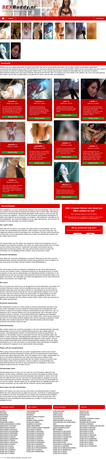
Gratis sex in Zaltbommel (89, 440)
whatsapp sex (84, 415)
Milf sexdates (57, 429)
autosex (82, 416)
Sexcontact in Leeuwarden (62, 444)
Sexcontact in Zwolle (60, 440)
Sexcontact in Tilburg (7, 440)
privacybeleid (24, 457)
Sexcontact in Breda (33, 429)
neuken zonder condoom (35, 416)
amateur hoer (58, 413)
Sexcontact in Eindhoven (9, 438)
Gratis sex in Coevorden (88, 446)
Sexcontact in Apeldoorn (35, 435)
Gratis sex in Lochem (34, 449)
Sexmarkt (3, 413)
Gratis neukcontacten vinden (10, 424)
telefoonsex (4, 415)
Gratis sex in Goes (6, 446)
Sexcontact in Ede (59, 442)
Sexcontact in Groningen (9, 442)
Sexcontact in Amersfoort (35, 442)
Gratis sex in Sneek (7, 448)
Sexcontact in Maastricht (62, 433)
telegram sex (84, 411)
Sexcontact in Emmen (87, 429)
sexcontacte (30, 413)
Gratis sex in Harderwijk (88, 438)
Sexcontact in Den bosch (62, 431)
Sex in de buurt (58, 418)
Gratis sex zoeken (33, 422)
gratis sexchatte (58, 411)
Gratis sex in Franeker (61, 446)
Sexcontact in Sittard (87, 437)
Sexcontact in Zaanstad (35, 440)
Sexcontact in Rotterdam (9, 433)
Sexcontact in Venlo (87, 433)
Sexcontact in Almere (7, 444)
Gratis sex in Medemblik (35, 451)
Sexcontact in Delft (86, 431)
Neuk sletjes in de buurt (8, 429)
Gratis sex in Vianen (7, 453)
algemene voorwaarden (16, 457)
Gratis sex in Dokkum (7, 449)
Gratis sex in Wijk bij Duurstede (64, 448)
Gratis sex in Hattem (7, 451)
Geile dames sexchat (7, 427)
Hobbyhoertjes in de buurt (62, 420)
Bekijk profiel (12, 117)
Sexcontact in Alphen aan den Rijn (92, 426)
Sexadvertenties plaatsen (62, 426)
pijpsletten (30, 415)
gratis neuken (58, 415)
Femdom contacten (86, 424)
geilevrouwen (84, 413)
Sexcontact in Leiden (60, 438)
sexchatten (4, 416)
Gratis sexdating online (61, 427)
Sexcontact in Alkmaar (88, 427)
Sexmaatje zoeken (6, 422)
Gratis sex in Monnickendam (36, 448)
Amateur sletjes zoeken (34, 420)
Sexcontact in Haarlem (34, 437)
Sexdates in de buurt (33, 424)
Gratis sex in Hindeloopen (62, 449)
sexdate (3, 411)
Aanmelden (100, 18)
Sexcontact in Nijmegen (35, 431)
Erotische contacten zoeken (90, 418)
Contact (29, 457)
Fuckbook (3, 420)
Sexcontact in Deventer (88, 435)
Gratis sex (30, 418)
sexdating (3, 418)
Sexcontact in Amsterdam (9, 431)
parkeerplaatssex (32, 411)
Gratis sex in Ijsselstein (34, 444)
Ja (77, 234)
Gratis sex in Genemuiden (35, 446)
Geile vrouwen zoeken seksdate (38, 427)
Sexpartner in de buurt (8, 426)
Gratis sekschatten (33, 426)
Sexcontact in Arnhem (34, 438)
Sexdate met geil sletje (88, 422)
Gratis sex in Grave (60, 451)
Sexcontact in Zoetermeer (62, 437)
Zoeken (11, 18)
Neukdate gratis (85, 420)
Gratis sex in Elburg (60, 453)
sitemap (8, 457)
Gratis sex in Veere (86, 442)
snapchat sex (58, 416)
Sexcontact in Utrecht (7, 437)
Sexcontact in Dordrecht (61, 435)
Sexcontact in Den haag (8, 435)
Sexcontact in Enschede (35, 433)
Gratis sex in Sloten (87, 444)
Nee (90, 234)
